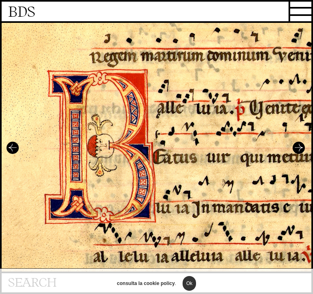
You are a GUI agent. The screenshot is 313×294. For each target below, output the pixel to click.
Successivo (299, 148)
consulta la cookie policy (146, 288)
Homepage (156, 12)
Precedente (13, 148)
